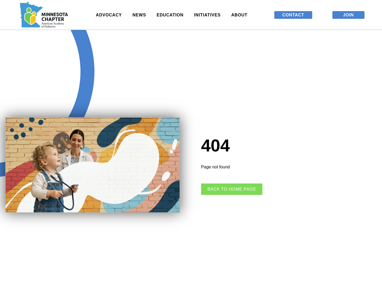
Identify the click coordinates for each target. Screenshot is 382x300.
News (140, 14)
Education (171, 14)
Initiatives (208, 14)
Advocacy (110, 14)
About (240, 14)
